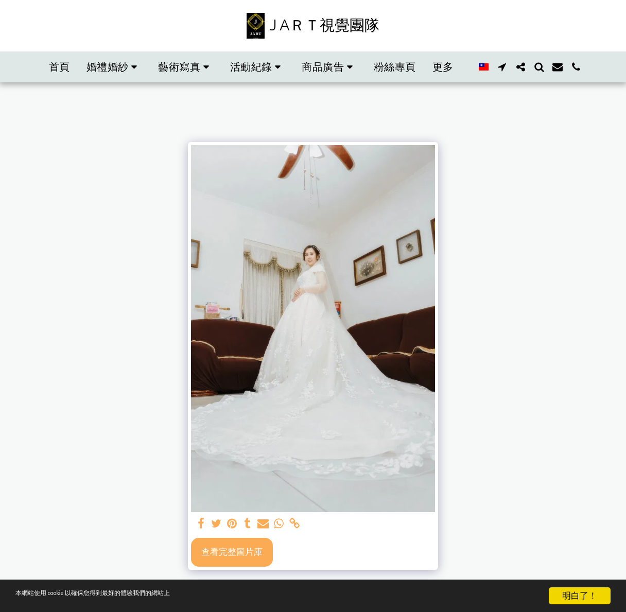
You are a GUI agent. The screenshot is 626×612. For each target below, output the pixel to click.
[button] (84, 67)
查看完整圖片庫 (232, 551)
